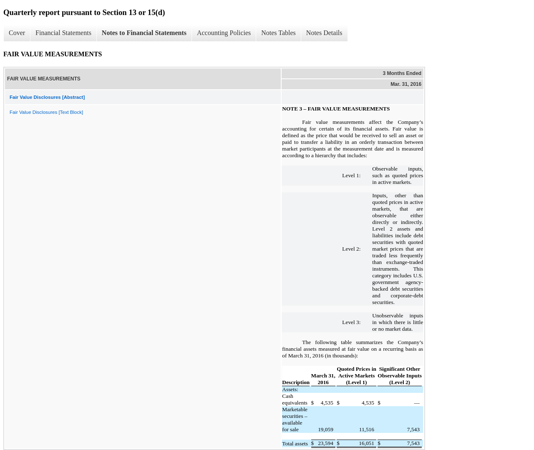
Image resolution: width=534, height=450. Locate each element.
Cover (17, 32)
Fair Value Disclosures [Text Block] (46, 112)
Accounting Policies (224, 32)
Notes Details (324, 32)
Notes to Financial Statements (144, 32)
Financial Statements (63, 32)
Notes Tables (278, 32)
